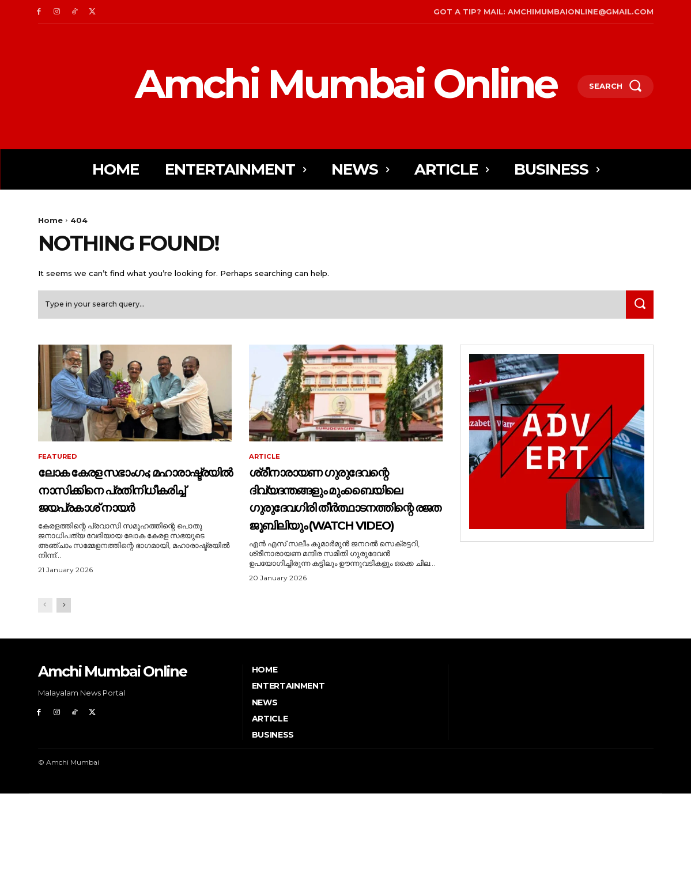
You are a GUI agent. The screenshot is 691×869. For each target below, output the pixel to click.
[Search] (638, 308)
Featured (58, 461)
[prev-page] (45, 681)
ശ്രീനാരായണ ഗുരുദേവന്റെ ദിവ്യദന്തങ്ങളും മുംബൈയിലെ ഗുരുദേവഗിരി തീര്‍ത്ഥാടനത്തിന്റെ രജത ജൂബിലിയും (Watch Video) (337, 538)
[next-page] (63, 681)
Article (265, 461)
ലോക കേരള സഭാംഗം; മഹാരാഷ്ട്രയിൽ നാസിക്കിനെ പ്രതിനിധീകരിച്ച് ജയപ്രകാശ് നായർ (118, 511)
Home (50, 220)
